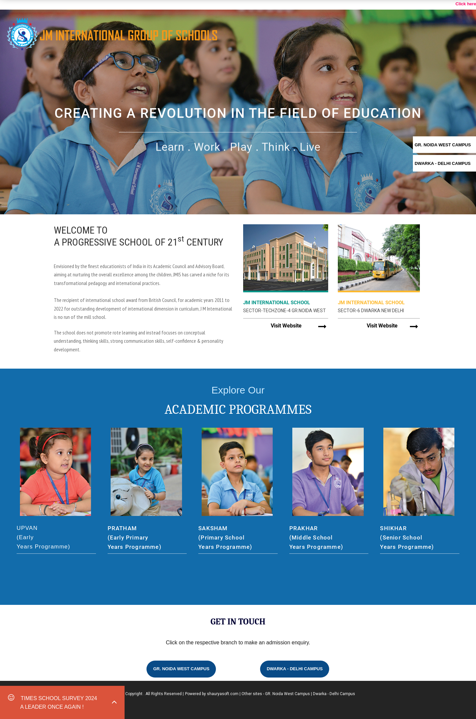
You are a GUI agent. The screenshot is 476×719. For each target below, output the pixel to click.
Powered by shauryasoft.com (211, 693)
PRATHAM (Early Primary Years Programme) (134, 537)
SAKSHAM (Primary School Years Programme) (225, 537)
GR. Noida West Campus (181, 668)
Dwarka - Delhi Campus (295, 668)
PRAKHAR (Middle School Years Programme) (316, 537)
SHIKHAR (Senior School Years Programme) (407, 537)
